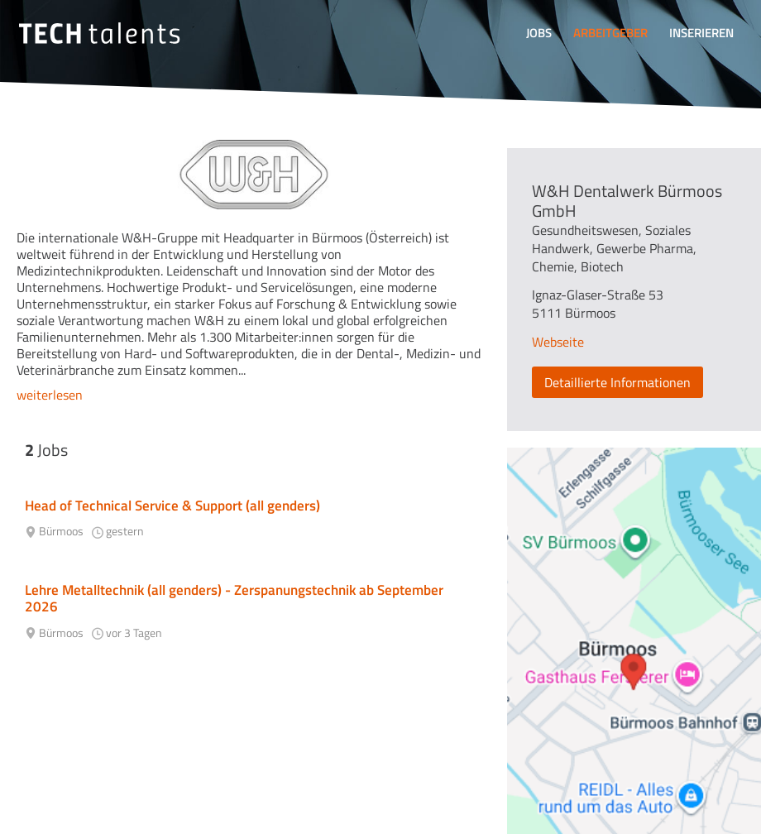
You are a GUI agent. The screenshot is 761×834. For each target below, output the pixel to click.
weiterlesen (50, 394)
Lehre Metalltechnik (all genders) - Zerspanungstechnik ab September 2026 (234, 598)
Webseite (558, 342)
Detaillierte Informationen (617, 382)
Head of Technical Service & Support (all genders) (172, 505)
